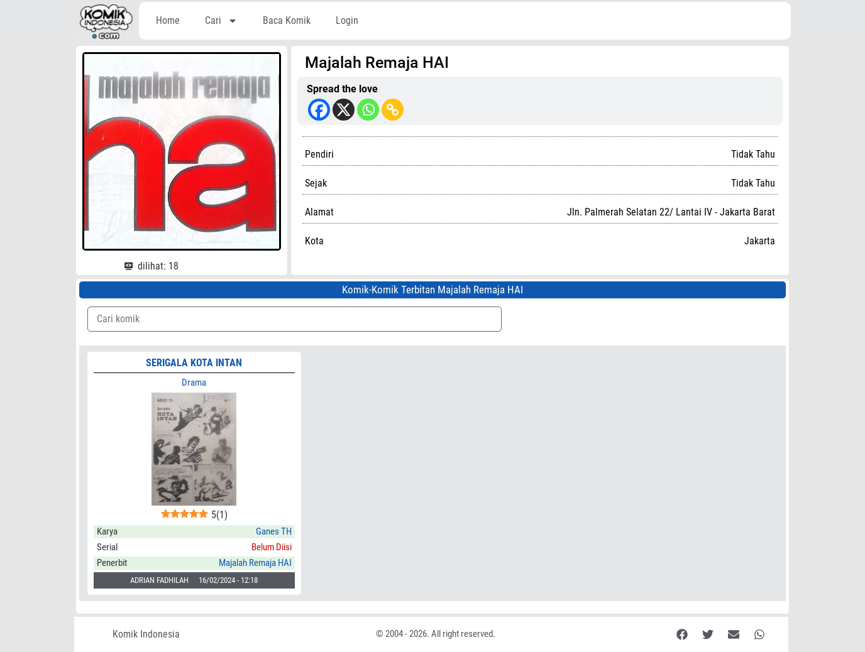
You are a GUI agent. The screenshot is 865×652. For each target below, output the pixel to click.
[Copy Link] (393, 110)
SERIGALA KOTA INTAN (194, 363)
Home (168, 20)
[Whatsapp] (368, 110)
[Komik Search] (294, 319)
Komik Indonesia (146, 634)
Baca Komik (287, 20)
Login (347, 20)
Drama (194, 382)
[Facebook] (319, 110)
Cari (221, 20)
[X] (344, 110)
